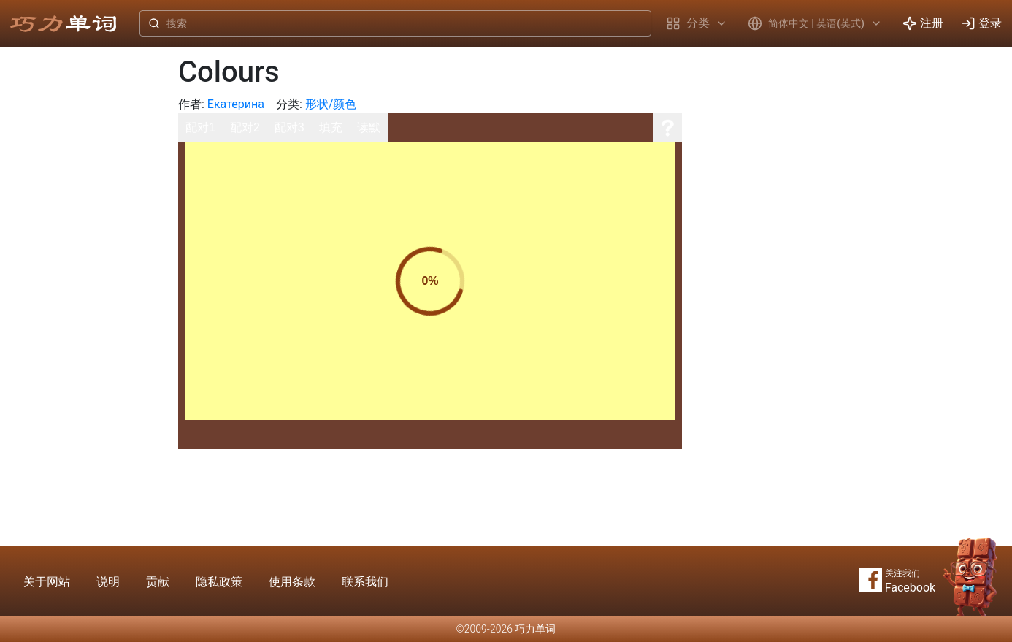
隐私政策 (219, 582)
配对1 (200, 127)
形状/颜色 (331, 104)
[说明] (667, 127)
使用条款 (292, 582)
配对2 (245, 127)
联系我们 (365, 582)
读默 (368, 127)
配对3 (289, 127)
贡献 (157, 582)
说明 (108, 582)
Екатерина (235, 104)
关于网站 (46, 582)
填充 (330, 127)
